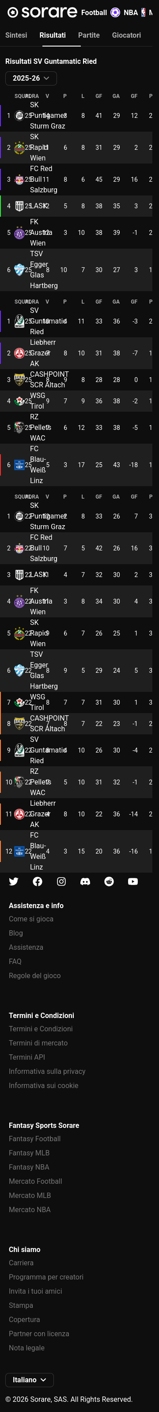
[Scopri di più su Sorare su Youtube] (133, 882)
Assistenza (26, 947)
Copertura (24, 1319)
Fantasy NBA (29, 1167)
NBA (134, 12)
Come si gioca (31, 919)
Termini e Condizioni (41, 1029)
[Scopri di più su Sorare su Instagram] (61, 882)
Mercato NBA (30, 1209)
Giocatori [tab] (126, 35)
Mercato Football (35, 1181)
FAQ (15, 961)
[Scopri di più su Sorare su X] (13, 882)
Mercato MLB (30, 1195)
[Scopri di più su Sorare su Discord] (85, 882)
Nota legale (27, 1348)
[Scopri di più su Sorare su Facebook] (37, 882)
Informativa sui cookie (44, 1085)
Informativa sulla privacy (47, 1071)
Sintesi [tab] (16, 35)
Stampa (21, 1305)
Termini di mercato (38, 1043)
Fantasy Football (35, 1139)
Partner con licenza (39, 1334)
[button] (31, 78)
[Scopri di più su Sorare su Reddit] (109, 882)
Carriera (21, 1263)
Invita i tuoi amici (35, 1291)
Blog (16, 933)
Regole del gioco (35, 975)
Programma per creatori (46, 1277)
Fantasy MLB (29, 1153)
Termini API (27, 1057)
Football (100, 12)
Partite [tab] (89, 35)
